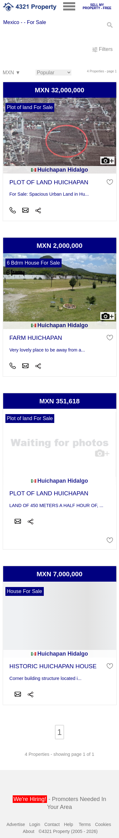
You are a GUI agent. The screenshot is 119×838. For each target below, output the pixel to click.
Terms (85, 824)
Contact (52, 824)
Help (68, 824)
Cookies (103, 824)
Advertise (16, 824)
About (29, 831)
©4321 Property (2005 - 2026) (68, 831)
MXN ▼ (11, 72)
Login (34, 824)
